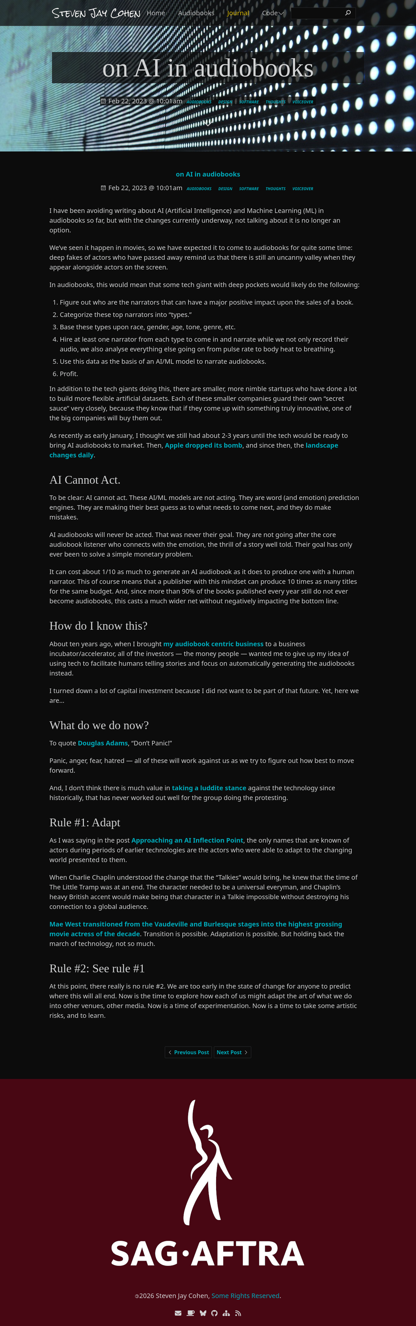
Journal (238, 12)
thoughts (275, 102)
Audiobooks (196, 12)
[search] (323, 13)
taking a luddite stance (209, 787)
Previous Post (188, 1052)
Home (156, 12)
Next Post (233, 1052)
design (225, 102)
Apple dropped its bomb (203, 445)
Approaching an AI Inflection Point (187, 840)
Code (270, 12)
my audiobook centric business (213, 643)
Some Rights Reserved (246, 1295)
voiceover (302, 102)
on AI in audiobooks (208, 174)
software (249, 102)
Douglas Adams (103, 743)
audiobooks (199, 102)
